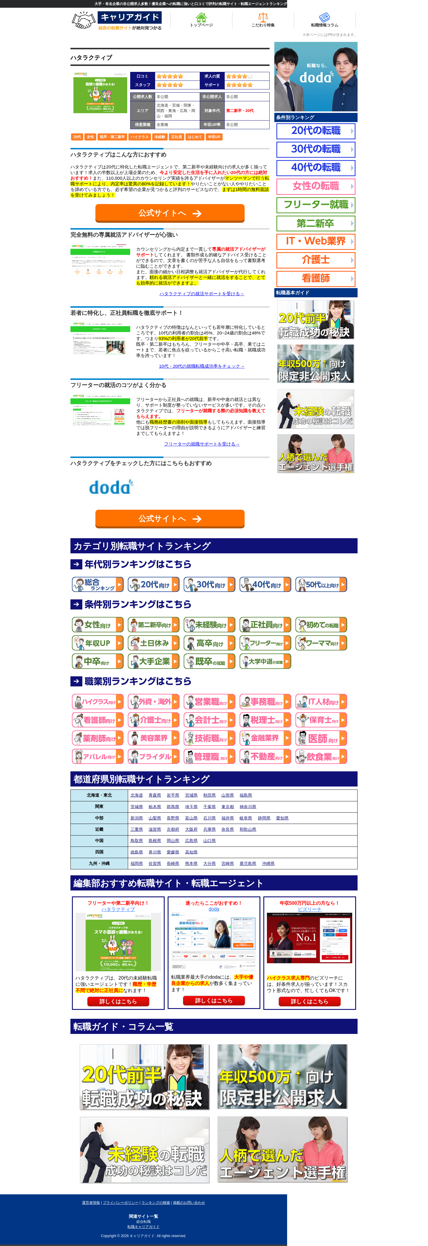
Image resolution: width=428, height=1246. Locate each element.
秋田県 (209, 795)
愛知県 (282, 818)
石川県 (209, 818)
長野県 (173, 818)
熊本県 (191, 863)
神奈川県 (248, 806)
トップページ (201, 19)
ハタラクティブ (91, 57)
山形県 (227, 795)
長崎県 (173, 863)
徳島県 (136, 851)
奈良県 (227, 829)
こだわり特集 (263, 19)
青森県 (155, 795)
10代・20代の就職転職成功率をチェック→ (202, 366)
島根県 (155, 840)
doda (214, 909)
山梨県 (155, 818)
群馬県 (173, 806)
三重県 (136, 829)
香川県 (155, 851)
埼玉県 (191, 806)
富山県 (191, 818)
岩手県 (173, 795)
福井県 (227, 818)
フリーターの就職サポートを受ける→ (202, 443)
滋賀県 (155, 829)
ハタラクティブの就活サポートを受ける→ (202, 293)
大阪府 (191, 829)
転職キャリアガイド (144, 1227)
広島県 (191, 840)
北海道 (136, 795)
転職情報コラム (324, 19)
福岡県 (136, 863)
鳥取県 (136, 840)
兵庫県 (209, 829)
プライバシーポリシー (121, 1203)
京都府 (173, 829)
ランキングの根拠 (155, 1203)
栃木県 (155, 806)
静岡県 (264, 818)
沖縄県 (268, 863)
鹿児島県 (248, 863)
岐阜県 (246, 818)
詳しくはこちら (118, 1002)
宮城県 (191, 795)
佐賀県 (155, 863)
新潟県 (136, 818)
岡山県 (173, 840)
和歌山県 (248, 829)
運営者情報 (91, 1203)
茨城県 (136, 806)
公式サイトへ (170, 213)
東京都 (227, 806)
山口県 (209, 840)
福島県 (246, 795)
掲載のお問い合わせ (189, 1203)
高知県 (191, 851)
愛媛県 (173, 851)
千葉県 (209, 806)
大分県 (209, 863)
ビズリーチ (310, 909)
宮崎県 (227, 863)
